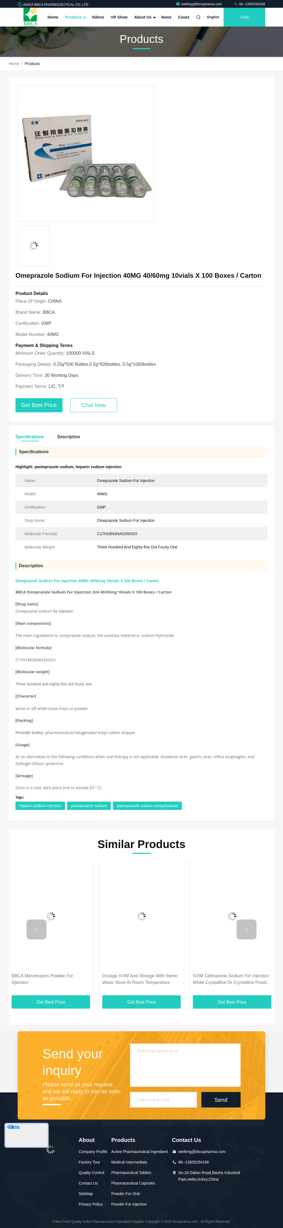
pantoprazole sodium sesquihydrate (147, 806)
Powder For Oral (125, 1193)
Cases (183, 17)
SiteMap (86, 1193)
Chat (244, 17)
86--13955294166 (249, 4)
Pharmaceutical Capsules (133, 1183)
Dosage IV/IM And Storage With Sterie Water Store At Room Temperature (139, 979)
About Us (144, 17)
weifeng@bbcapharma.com (199, 4)
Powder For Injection (129, 1204)
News (166, 17)
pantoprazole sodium (89, 806)
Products (75, 17)
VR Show (119, 17)
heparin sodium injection (40, 806)
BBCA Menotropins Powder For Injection (42, 979)
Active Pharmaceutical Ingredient (139, 1151)
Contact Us (88, 1183)
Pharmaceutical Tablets (131, 1172)
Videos (97, 17)
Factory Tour (89, 1162)
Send (220, 1100)
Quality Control (91, 1172)
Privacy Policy (91, 1204)
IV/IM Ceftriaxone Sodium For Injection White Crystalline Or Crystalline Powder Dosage (231, 979)
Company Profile (93, 1151)
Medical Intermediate (129, 1162)
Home (53, 17)
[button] (36, 929)
